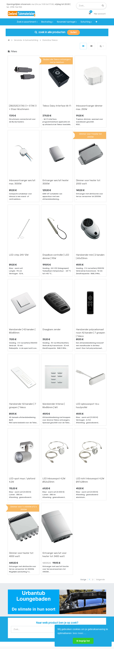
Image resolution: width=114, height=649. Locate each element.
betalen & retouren (16, 586)
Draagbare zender (51, 265)
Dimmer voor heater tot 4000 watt (21, 443)
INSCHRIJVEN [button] (44, 610)
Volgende (100, 468)
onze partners (82, 598)
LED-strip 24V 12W (18, 207)
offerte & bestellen (17, 580)
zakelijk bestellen (50, 592)
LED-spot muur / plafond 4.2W (22, 385)
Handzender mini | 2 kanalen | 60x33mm (90, 209)
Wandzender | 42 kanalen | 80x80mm (22, 267)
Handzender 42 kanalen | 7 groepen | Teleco (22, 326)
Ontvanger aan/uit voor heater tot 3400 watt (54, 443)
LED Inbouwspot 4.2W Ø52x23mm (53, 385)
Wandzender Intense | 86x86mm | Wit (53, 326)
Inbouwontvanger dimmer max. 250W (89, 92)
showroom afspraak (85, 580)
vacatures (47, 598)
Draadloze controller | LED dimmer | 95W (55, 209)
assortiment (81, 592)
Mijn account (20, 637)
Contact (16, 560)
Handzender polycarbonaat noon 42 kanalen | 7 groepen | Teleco (90, 269)
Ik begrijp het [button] (83, 641)
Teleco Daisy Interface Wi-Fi (56, 90)
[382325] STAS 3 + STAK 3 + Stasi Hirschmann (23, 92)
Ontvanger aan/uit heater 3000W (55, 150)
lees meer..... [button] (79, 633)
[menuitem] (27, 21)
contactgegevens (84, 586)
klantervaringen (49, 586)
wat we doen (48, 580)
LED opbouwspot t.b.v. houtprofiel (87, 326)
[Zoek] (102, 5)
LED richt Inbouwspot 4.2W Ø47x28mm (90, 385)
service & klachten (16, 598)
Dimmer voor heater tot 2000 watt (88, 150)
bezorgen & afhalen (17, 592)
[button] (96, 21)
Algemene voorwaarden (42, 637)
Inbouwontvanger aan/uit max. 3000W (22, 150)
